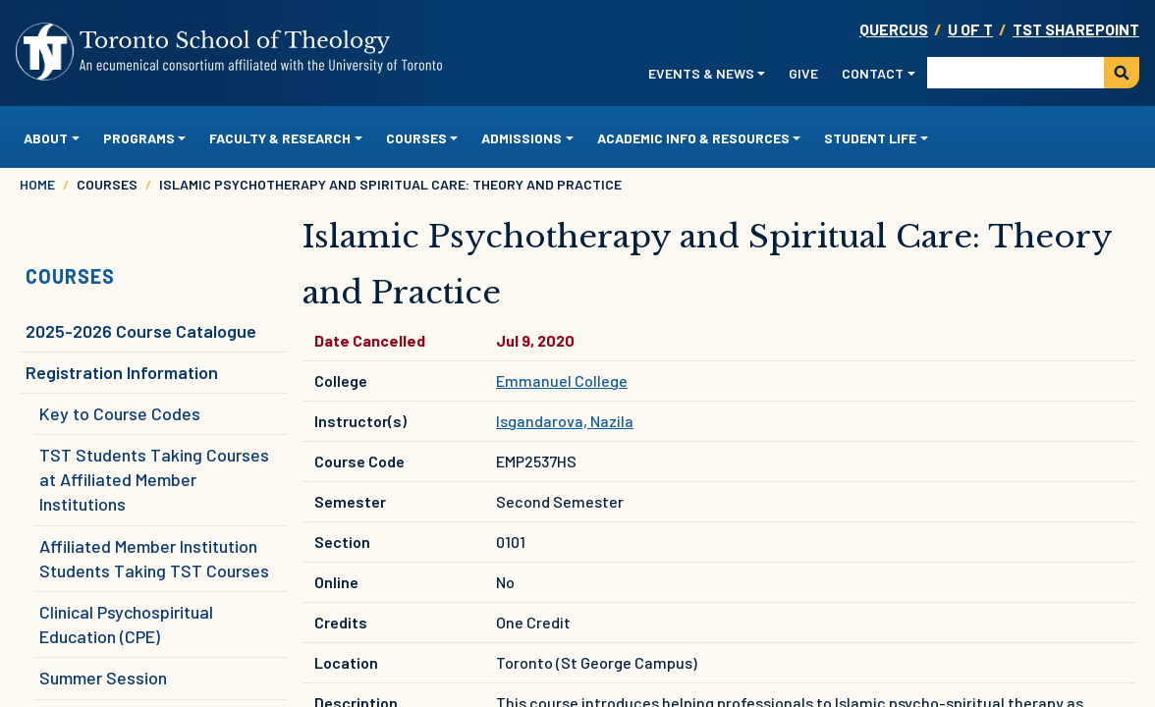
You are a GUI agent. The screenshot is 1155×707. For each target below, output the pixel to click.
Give (803, 73)
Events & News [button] (701, 73)
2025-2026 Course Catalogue (141, 331)
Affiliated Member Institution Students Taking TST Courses (154, 558)
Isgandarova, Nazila (564, 420)
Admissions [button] (521, 138)
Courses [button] (416, 138)
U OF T (970, 29)
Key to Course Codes (119, 413)
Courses (70, 276)
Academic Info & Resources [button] (693, 138)
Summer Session (103, 677)
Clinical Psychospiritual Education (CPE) (126, 624)
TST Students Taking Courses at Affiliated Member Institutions (154, 479)
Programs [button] (139, 138)
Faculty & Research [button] (280, 138)
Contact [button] (873, 73)
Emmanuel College (562, 380)
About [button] (46, 138)
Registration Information (122, 372)
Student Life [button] (870, 138)
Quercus (893, 29)
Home (37, 184)
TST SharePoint (1076, 29)
